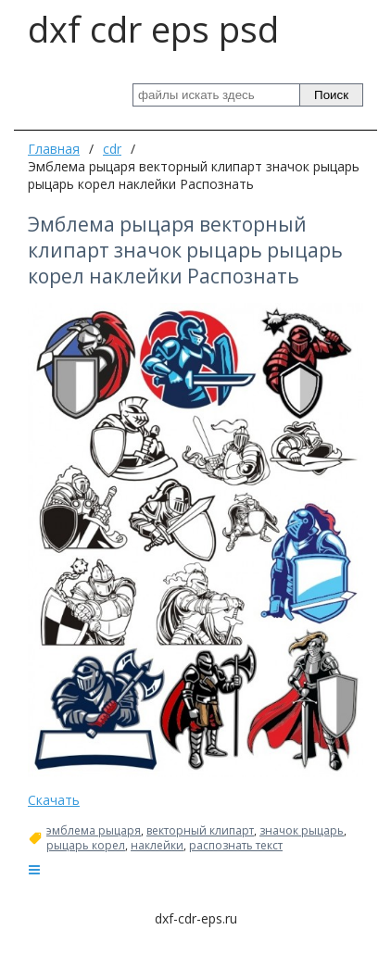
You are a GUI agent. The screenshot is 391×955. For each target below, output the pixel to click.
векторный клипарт (200, 830)
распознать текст (236, 845)
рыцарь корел (85, 845)
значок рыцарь (301, 830)
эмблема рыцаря (93, 830)
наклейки (157, 845)
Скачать (54, 800)
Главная (54, 148)
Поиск (331, 95)
